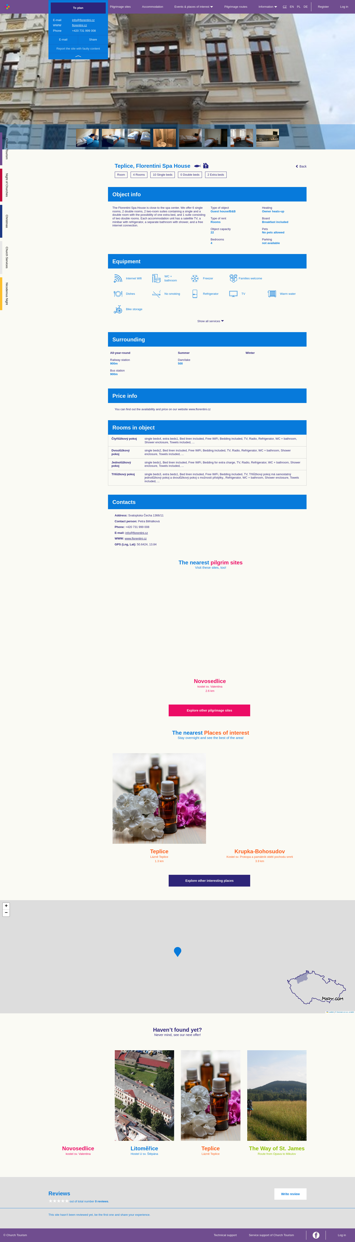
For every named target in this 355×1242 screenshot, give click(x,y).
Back (301, 166)
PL (299, 6)
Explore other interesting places (209, 880)
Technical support (225, 1235)
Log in (344, 6)
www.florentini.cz (136, 538)
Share (93, 39)
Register (323, 6)
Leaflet (330, 1012)
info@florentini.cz (83, 20)
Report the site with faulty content (78, 48)
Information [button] (268, 6)
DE (306, 6)
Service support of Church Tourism (271, 1235)
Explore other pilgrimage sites (209, 710)
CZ (285, 6)
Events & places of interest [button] (194, 6)
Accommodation (152, 6)
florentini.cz (79, 25)
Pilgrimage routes (235, 6)
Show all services (210, 321)
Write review (290, 1194)
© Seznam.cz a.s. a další (344, 1012)
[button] (177, 952)
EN (292, 6)
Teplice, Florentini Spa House (152, 166)
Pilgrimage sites (120, 6)
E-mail (63, 39)
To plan (78, 8)
